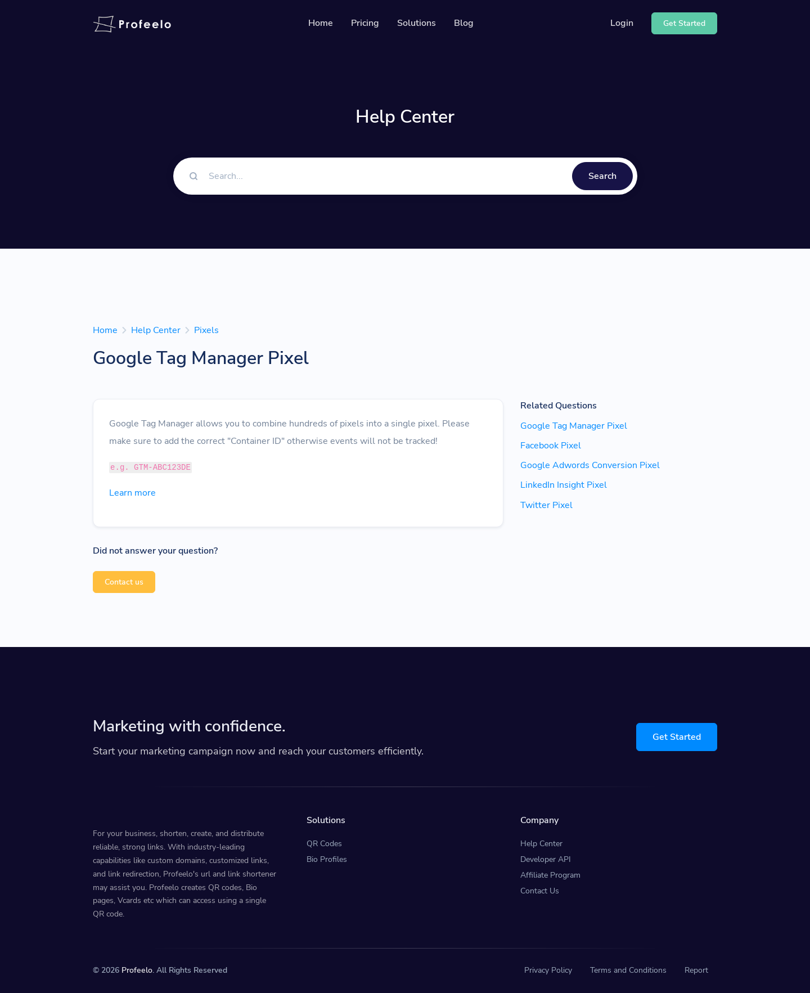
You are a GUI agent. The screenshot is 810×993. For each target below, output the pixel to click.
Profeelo (137, 970)
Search (602, 176)
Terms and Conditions (628, 970)
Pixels (206, 330)
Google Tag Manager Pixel (573, 426)
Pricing (365, 23)
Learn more (132, 493)
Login (621, 23)
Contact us (124, 582)
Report (696, 970)
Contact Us (539, 891)
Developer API (545, 859)
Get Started (676, 737)
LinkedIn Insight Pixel (563, 485)
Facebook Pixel (550, 445)
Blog (464, 23)
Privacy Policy (548, 970)
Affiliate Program (550, 875)
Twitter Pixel (546, 505)
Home (320, 23)
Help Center (156, 330)
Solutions (416, 23)
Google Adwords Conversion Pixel (590, 465)
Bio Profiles (327, 859)
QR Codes (324, 843)
